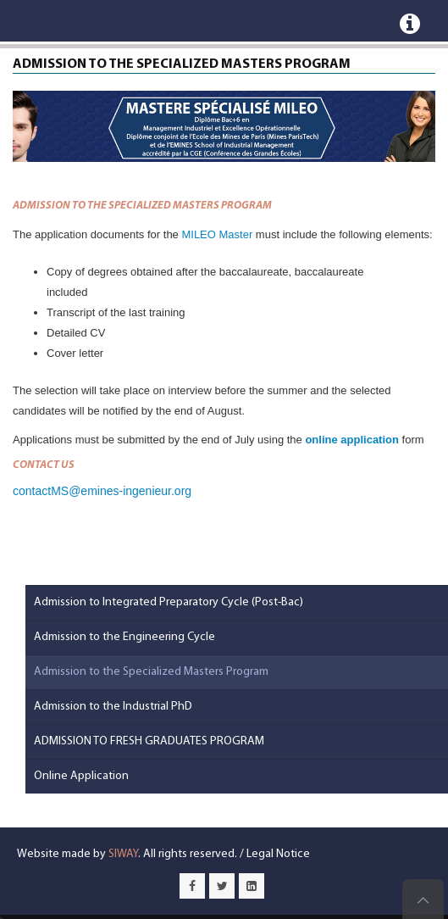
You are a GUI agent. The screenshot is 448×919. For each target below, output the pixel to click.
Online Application (81, 776)
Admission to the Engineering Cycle (124, 637)
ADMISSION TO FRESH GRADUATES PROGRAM (149, 741)
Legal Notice (278, 854)
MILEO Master (216, 234)
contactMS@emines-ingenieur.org (102, 491)
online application (352, 439)
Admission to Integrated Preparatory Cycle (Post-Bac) (168, 602)
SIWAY (123, 854)
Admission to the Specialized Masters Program (151, 672)
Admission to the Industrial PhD (113, 706)
